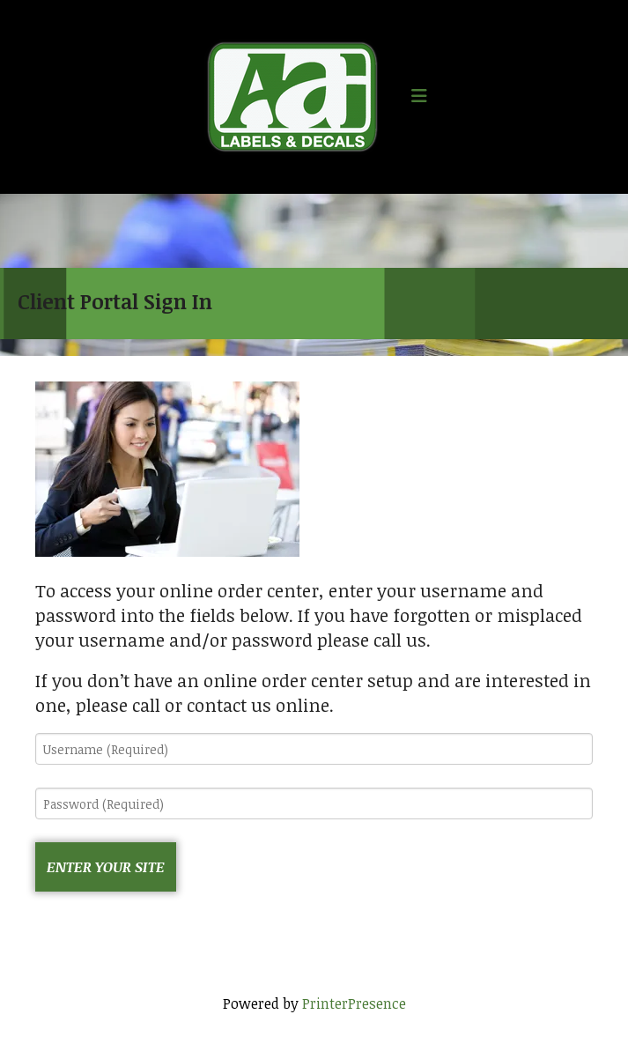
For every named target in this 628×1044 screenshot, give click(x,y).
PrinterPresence (354, 1003)
